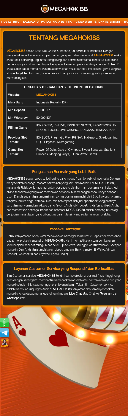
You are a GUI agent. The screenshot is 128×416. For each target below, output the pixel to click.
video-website (86, 21)
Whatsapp (13, 298)
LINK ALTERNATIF (109, 21)
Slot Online (49, 51)
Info (16, 21)
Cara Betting (62, 21)
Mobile (6, 21)
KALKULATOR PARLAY (37, 21)
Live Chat (75, 294)
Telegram (106, 294)
